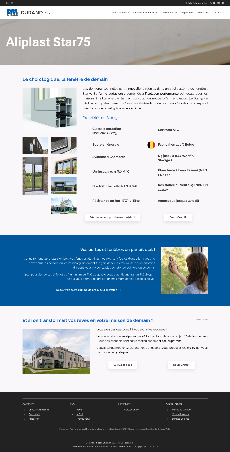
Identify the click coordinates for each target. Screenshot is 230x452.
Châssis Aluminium (39, 409)
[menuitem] (119, 12)
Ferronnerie (124, 403)
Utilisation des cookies (136, 429)
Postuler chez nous (77, 429)
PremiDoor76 (84, 418)
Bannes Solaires (180, 418)
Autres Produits (174, 403)
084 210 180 (218, 3)
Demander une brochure (96, 429)
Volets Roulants (180, 414)
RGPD (123, 429)
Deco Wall (34, 414)
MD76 (80, 414)
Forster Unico (131, 409)
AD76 (79, 409)
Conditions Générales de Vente (158, 429)
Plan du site (63, 429)
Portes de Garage (181, 409)
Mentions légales (113, 429)
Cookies (154, 446)
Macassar (34, 418)
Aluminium (28, 403)
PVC (72, 403)
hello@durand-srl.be (197, 3)
